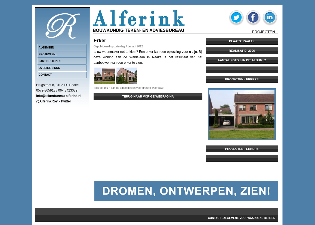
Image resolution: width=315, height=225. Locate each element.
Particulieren (49, 61)
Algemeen (46, 47)
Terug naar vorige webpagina (148, 96)
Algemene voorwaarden (242, 218)
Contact (45, 74)
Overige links (49, 67)
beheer (269, 218)
